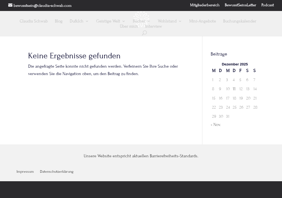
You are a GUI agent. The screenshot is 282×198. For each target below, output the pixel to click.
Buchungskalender (239, 21)
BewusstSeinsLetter (240, 5)
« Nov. (216, 124)
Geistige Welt (108, 21)
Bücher (139, 21)
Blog (59, 21)
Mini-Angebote (202, 21)
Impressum (25, 172)
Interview (153, 26)
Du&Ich (76, 21)
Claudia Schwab (34, 21)
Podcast (267, 5)
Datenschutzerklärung (57, 172)
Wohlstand (167, 21)
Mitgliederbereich (204, 5)
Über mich (129, 26)
